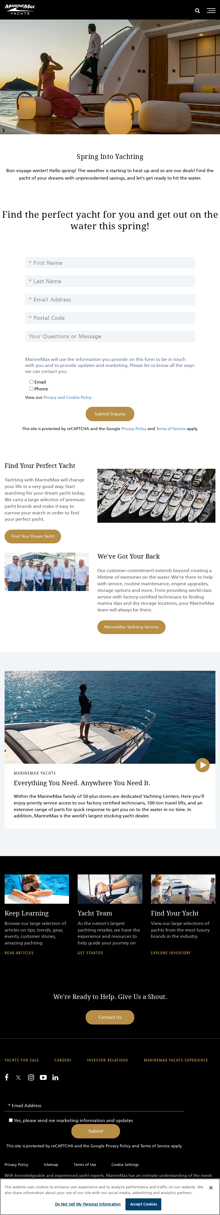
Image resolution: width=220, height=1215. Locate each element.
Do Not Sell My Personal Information (88, 1204)
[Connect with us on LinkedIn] (55, 1077)
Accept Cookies (143, 1204)
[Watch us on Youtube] (43, 1077)
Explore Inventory (171, 953)
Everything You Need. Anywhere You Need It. (82, 783)
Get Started (90, 953)
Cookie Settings (125, 1164)
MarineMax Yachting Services (131, 627)
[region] (110, 1197)
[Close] (211, 1187)
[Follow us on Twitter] (18, 1078)
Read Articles (19, 953)
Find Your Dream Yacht (32, 536)
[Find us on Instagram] (31, 1077)
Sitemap (51, 1164)
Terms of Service (171, 428)
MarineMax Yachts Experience (176, 1060)
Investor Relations (107, 1060)
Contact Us (110, 1017)
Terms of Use (85, 1164)
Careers (63, 1060)
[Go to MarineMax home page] (20, 10)
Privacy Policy (133, 428)
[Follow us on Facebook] (7, 1077)
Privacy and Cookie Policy (68, 397)
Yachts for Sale (22, 1060)
